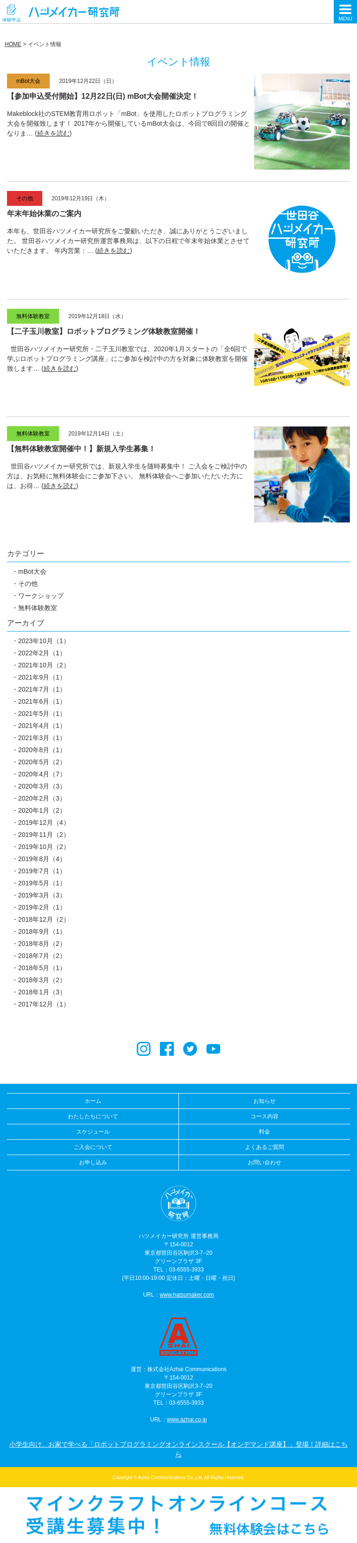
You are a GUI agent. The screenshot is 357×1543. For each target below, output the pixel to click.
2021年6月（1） (42, 701)
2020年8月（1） (42, 750)
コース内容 (264, 1116)
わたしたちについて (93, 1116)
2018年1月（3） (42, 992)
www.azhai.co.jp (187, 1419)
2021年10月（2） (44, 665)
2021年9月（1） (42, 677)
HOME (13, 44)
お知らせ (264, 1101)
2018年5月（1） (42, 968)
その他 (28, 583)
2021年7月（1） (42, 689)
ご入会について (92, 1147)
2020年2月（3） (42, 798)
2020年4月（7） (42, 774)
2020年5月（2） (42, 762)
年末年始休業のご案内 (44, 214)
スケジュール (93, 1131)
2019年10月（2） (44, 846)
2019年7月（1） (42, 871)
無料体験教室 (37, 608)
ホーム (93, 1101)
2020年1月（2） (42, 810)
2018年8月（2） (42, 943)
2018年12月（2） (44, 919)
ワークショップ (41, 595)
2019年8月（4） (42, 859)
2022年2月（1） (42, 653)
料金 (264, 1131)
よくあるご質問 (264, 1147)
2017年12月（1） (44, 1004)
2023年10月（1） (44, 641)
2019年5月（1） (42, 883)
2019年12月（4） (44, 822)
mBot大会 (32, 571)
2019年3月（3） (42, 895)
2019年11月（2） (44, 834)
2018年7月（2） (42, 955)
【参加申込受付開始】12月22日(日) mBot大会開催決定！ (102, 96)
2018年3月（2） (42, 980)
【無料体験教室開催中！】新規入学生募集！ (81, 449)
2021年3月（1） (42, 737)
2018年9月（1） (42, 931)
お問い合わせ (264, 1162)
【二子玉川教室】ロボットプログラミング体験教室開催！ (103, 331)
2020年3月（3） (42, 786)
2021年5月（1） (42, 713)
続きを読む (53, 133)
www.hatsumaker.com (187, 1294)
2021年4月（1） (42, 725)
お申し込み (93, 1162)
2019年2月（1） (42, 907)
